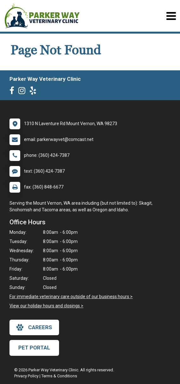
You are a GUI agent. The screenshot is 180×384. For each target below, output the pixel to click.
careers (34, 327)
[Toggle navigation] (171, 16)
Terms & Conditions (59, 376)
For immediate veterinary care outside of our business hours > (71, 296)
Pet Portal (34, 347)
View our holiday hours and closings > (46, 305)
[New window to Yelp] (34, 91)
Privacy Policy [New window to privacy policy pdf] (26, 376)
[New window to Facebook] (13, 91)
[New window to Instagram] (23, 91)
